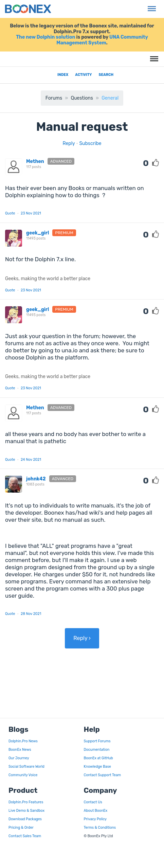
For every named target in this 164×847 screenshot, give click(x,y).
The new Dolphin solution (45, 37)
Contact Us (93, 802)
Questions (82, 98)
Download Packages (25, 819)
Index (62, 75)
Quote (10, 213)
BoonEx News (19, 749)
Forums (53, 98)
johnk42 (36, 479)
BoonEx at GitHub (98, 758)
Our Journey (18, 758)
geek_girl (37, 233)
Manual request (82, 127)
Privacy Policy (95, 819)
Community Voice (22, 775)
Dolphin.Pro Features (25, 802)
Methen (35, 161)
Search (106, 75)
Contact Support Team (102, 775)
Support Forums (97, 741)
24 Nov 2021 (31, 459)
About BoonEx (96, 810)
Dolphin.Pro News (23, 741)
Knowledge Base (97, 766)
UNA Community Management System (102, 40)
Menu (150, 5)
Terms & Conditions (100, 827)
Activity (83, 75)
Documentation (97, 749)
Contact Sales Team (24, 836)
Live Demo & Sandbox (26, 810)
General (110, 98)
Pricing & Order (21, 827)
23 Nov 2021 (31, 213)
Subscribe (90, 143)
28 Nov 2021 (31, 614)
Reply (68, 143)
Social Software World (26, 766)
